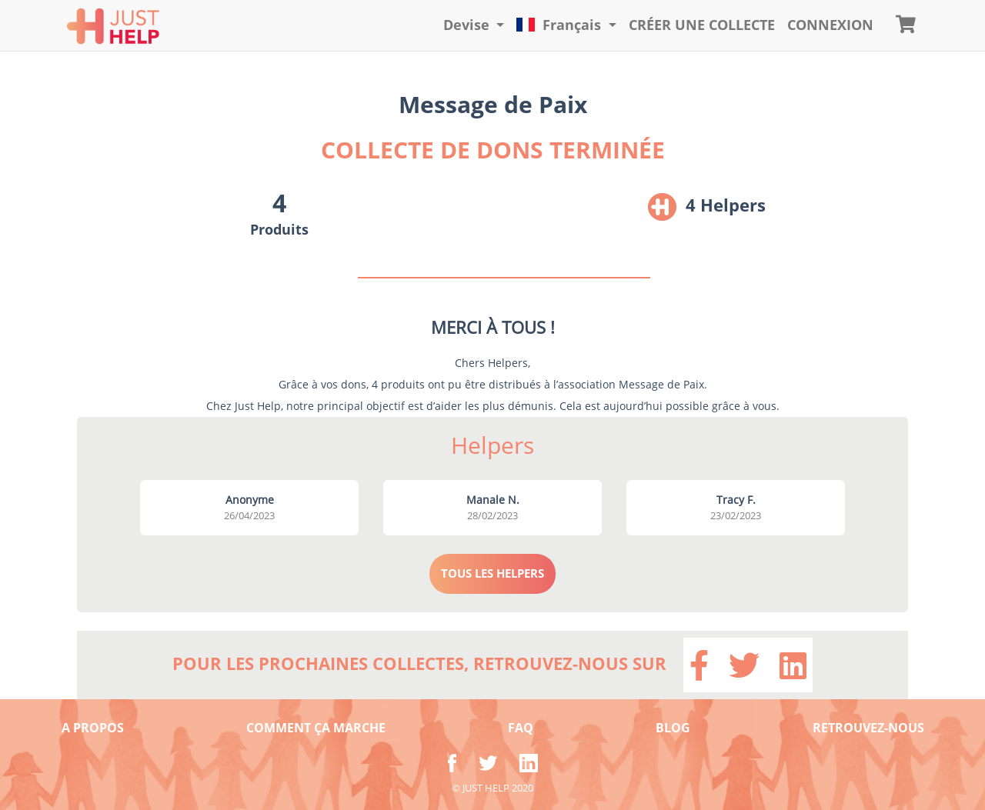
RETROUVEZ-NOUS (868, 727)
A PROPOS (93, 727)
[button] (474, 25)
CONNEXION (830, 24)
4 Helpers (726, 204)
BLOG (673, 727)
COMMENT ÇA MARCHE (316, 727)
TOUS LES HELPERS (492, 573)
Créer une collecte (702, 24)
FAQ (520, 727)
